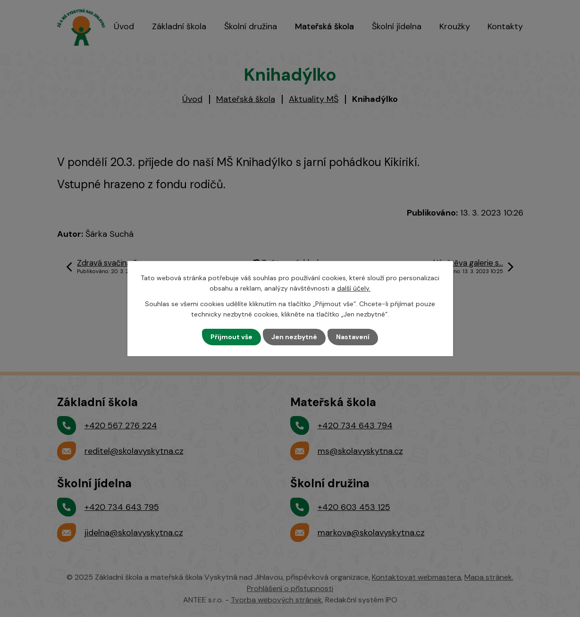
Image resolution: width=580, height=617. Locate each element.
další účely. (353, 288)
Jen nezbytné (294, 337)
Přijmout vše (231, 337)
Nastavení (353, 337)
